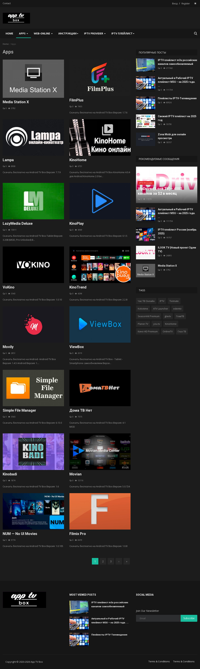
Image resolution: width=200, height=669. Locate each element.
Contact (7, 3)
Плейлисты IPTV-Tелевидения (177, 98)
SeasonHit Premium (148, 316)
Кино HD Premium (148, 331)
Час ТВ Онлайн (146, 301)
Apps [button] (23, 33)
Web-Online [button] (43, 33)
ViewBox (76, 347)
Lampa (8, 160)
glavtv (168, 316)
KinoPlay (76, 223)
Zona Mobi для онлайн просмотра (172, 136)
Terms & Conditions (159, 661)
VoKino (8, 287)
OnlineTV (168, 331)
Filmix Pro (77, 534)
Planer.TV (143, 323)
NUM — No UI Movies (20, 534)
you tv (156, 323)
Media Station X (16, 102)
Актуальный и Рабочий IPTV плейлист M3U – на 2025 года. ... (176, 82)
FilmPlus (76, 100)
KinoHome (77, 160)
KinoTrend (77, 287)
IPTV (162, 301)
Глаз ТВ (182, 331)
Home (9, 33)
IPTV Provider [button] (95, 33)
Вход (174, 3)
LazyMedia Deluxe (18, 223)
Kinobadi (10, 474)
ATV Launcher (160, 308)
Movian (75, 474)
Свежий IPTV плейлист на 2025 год (177, 118)
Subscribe (189, 618)
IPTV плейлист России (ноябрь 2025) (177, 231)
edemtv (177, 308)
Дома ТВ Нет (80, 410)
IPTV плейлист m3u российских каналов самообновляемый (177, 62)
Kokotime (143, 308)
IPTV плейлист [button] (122, 33)
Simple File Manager (19, 410)
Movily (8, 347)
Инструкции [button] (68, 33)
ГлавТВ (180, 316)
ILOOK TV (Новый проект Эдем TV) (177, 249)
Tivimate (174, 301)
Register (186, 3)
